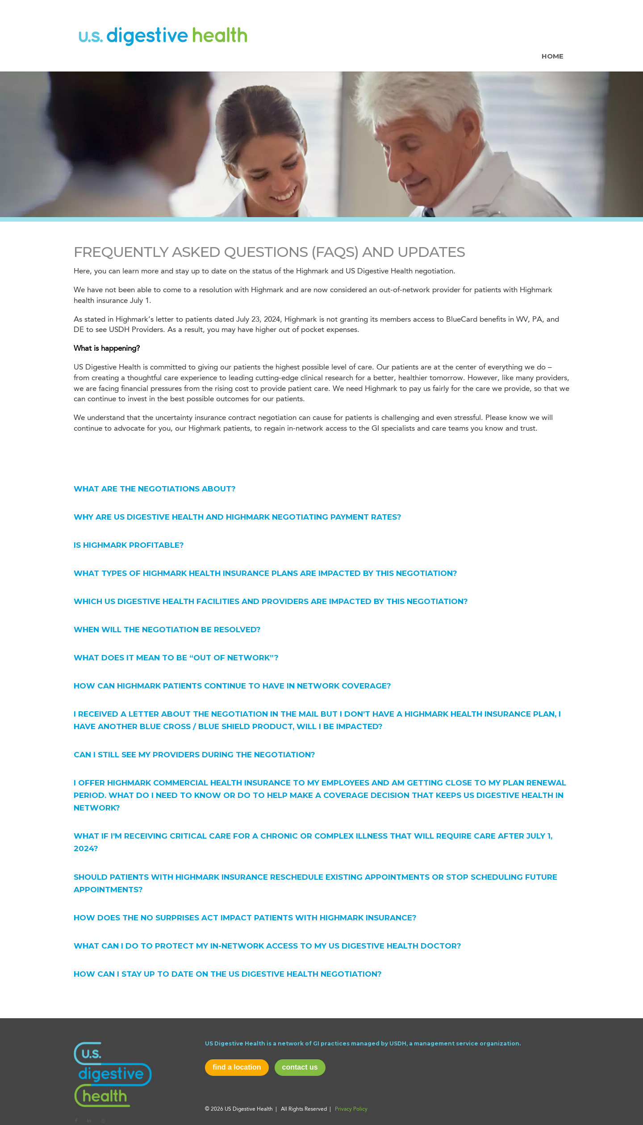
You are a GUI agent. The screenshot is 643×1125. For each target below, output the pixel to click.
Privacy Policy (351, 1109)
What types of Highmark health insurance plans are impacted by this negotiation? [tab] (265, 573)
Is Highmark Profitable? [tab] (129, 545)
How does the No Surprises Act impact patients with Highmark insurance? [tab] (245, 917)
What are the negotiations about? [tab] (155, 488)
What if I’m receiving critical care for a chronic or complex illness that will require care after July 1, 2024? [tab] (313, 842)
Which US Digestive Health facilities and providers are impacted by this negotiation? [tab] (271, 601)
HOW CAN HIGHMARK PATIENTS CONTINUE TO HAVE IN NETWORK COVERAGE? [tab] (232, 685)
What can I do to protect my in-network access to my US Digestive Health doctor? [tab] (267, 945)
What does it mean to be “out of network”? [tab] (176, 657)
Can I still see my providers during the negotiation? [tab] (194, 754)
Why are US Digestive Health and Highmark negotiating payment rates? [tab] (237, 516)
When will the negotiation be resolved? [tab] (167, 629)
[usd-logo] (113, 1074)
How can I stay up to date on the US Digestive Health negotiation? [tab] (228, 974)
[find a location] (236, 1067)
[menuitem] (552, 35)
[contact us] (300, 1067)
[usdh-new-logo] (163, 35)
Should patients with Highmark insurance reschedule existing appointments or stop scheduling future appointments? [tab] (315, 883)
